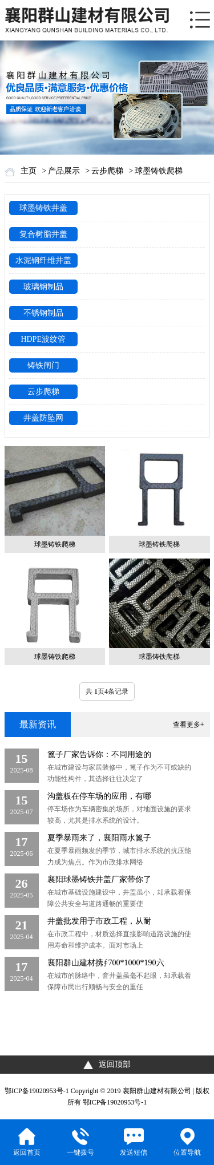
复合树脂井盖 (43, 234)
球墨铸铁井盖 (43, 208)
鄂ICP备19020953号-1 (37, 1091)
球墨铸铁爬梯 (159, 171)
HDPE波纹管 (43, 339)
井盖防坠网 (43, 418)
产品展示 (64, 171)
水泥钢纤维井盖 (43, 260)
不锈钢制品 (43, 313)
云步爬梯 (107, 171)
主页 (29, 171)
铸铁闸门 (43, 365)
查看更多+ (188, 725)
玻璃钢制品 (43, 286)
